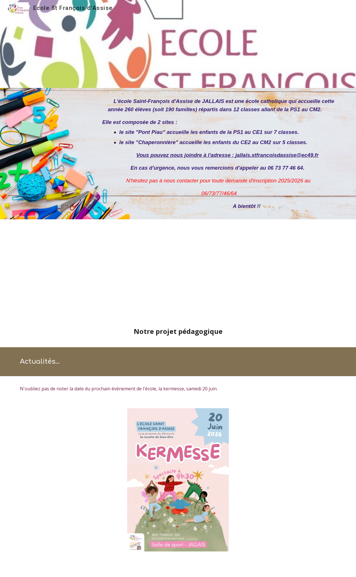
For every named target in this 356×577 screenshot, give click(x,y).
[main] (219, 153)
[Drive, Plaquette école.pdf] (178, 274)
